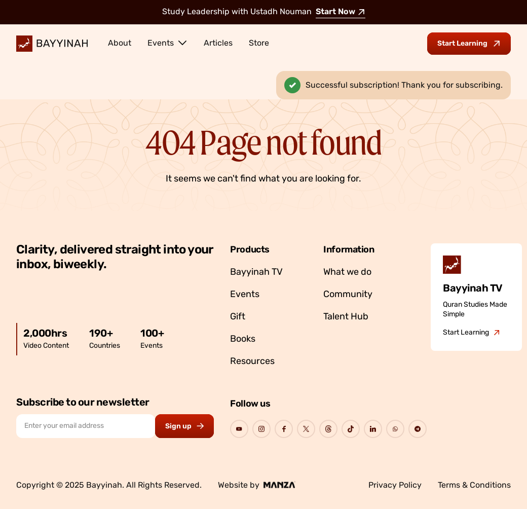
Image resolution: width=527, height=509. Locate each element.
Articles (218, 44)
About (119, 44)
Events (167, 43)
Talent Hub (345, 317)
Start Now (340, 12)
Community (347, 295)
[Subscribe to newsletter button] (184, 426)
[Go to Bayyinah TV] (471, 333)
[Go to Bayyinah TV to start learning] (469, 43)
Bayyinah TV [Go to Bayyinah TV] (256, 272)
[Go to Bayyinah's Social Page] (239, 429)
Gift (237, 317)
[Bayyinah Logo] (52, 43)
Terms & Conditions (474, 486)
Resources (252, 362)
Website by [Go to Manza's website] (256, 485)
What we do (347, 272)
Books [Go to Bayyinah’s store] (242, 339)
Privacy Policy (395, 486)
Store (259, 44)
